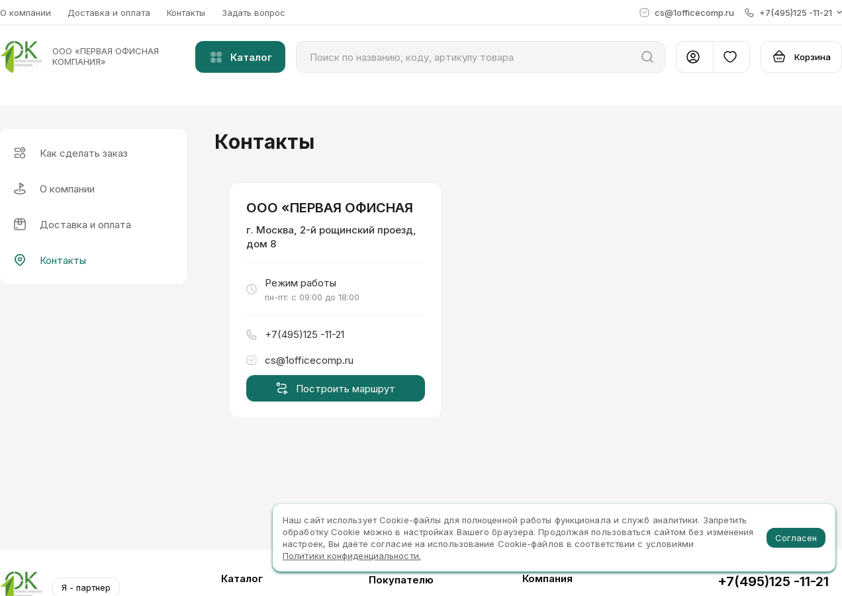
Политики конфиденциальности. (352, 555)
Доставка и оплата (109, 12)
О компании (25, 12)
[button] (793, 13)
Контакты (186, 12)
